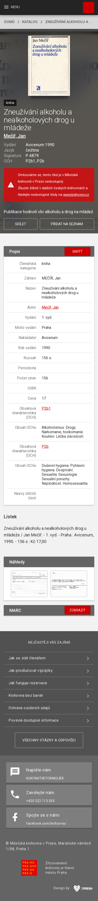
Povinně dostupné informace (33, 720)
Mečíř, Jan (15, 136)
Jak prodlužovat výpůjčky (30, 670)
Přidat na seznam (67, 224)
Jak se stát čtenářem (26, 658)
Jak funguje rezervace (27, 683)
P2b (45, 446)
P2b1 (46, 408)
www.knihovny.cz (76, 195)
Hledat (86, 5)
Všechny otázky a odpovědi (49, 740)
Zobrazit (77, 610)
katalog (30, 22)
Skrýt (77, 251)
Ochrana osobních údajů (29, 708)
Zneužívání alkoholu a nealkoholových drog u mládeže (69, 22)
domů (9, 22)
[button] (49, 66)
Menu (12, 7)
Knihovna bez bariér (25, 695)
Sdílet (20, 224)
